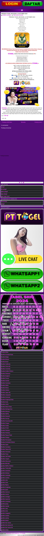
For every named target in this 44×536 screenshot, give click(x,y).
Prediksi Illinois (5, 387)
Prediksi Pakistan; (5, 432)
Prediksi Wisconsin (6, 461)
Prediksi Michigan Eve (6, 409)
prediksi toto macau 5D (7, 527)
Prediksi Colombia (5, 368)
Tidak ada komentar (18, 15)
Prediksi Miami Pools (6, 406)
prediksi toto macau (6, 522)
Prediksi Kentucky (5, 397)
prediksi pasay (4, 503)
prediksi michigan (6, 15)
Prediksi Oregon (5, 423)
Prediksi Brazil (4, 361)
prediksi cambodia (5, 475)
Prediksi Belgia (5, 357)
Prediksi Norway (5, 418)
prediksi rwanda (5, 506)
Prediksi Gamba (5, 380)
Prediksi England (5, 376)
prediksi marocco (5, 492)
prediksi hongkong (5, 487)
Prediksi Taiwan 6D (6, 449)
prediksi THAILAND (6, 468)
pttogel (3, 187)
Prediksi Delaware (5, 373)
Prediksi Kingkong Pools (7, 399)
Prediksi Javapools (6, 395)
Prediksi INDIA (5, 385)
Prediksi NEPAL (5, 413)
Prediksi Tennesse (5, 451)
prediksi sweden (5, 515)
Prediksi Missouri (5, 411)
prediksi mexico (5, 494)
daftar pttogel (4, 191)
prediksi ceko (4, 480)
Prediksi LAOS (5, 404)
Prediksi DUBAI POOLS (7, 371)
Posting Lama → (39, 122)
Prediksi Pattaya (5, 437)
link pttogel (4, 189)
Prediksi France (5, 378)
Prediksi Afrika (4, 352)
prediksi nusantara (5, 501)
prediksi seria (4, 511)
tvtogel (2, 204)
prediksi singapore (5, 513)
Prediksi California (5, 364)
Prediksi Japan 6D (5, 392)
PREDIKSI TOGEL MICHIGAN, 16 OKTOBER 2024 (14, 13)
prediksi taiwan (5, 520)
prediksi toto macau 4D (7, 525)
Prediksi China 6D (5, 366)
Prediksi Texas (4, 454)
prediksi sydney (5, 518)
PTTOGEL (11, 53)
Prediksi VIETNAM (6, 456)
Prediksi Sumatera (5, 447)
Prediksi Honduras (5, 383)
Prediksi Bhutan (5, 359)
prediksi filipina (5, 485)
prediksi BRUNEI (5, 463)
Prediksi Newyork (5, 416)
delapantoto (4, 201)
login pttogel (4, 194)
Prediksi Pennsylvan (6, 440)
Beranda (23, 122)
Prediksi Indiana (5, 390)
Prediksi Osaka (5, 425)
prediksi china (4, 482)
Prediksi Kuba (4, 402)
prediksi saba (4, 508)
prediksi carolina (5, 477)
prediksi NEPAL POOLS (7, 466)
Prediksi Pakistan (5, 430)
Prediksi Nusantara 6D (7, 421)
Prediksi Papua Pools (6, 435)
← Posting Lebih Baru (6, 122)
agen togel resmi (5, 196)
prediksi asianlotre (5, 470)
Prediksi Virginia (5, 458)
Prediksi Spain (4, 444)
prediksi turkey (4, 530)
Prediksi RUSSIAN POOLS (8, 442)
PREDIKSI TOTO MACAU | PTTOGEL (15, 533)
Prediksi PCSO (5, 428)
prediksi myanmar (5, 499)
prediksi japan (4, 489)
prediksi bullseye (5, 473)
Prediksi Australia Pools (7, 354)
